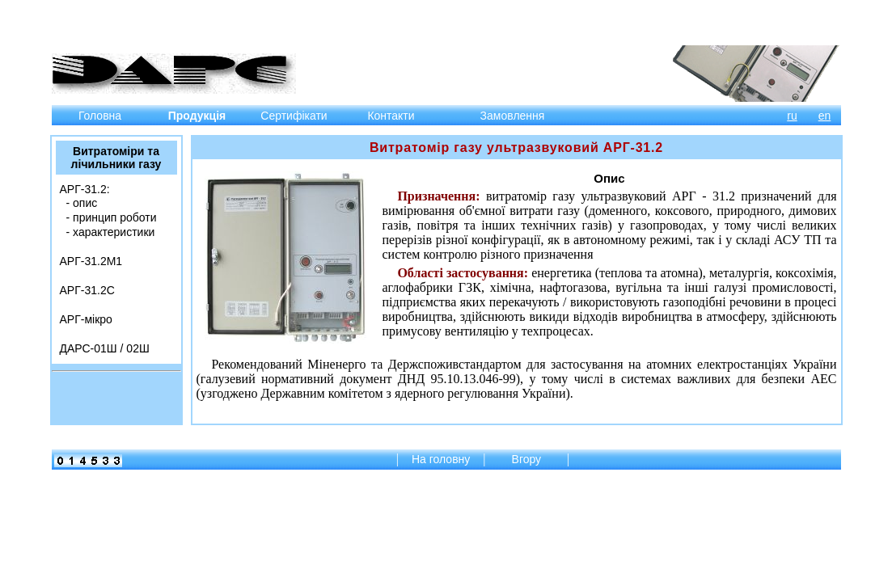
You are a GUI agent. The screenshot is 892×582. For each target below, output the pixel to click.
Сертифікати (293, 115)
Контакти (390, 115)
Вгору (528, 459)
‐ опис (82, 202)
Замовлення (512, 115)
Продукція (197, 115)
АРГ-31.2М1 (91, 261)
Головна (99, 115)
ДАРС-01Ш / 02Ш (105, 348)
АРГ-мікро (86, 319)
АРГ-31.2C (87, 290)
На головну (441, 459)
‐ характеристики (110, 232)
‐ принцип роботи (111, 217)
